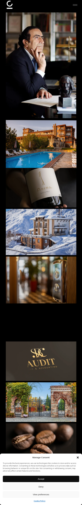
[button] (77, 457)
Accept (41, 479)
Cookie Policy (39, 501)
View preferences (41, 494)
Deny (41, 486)
